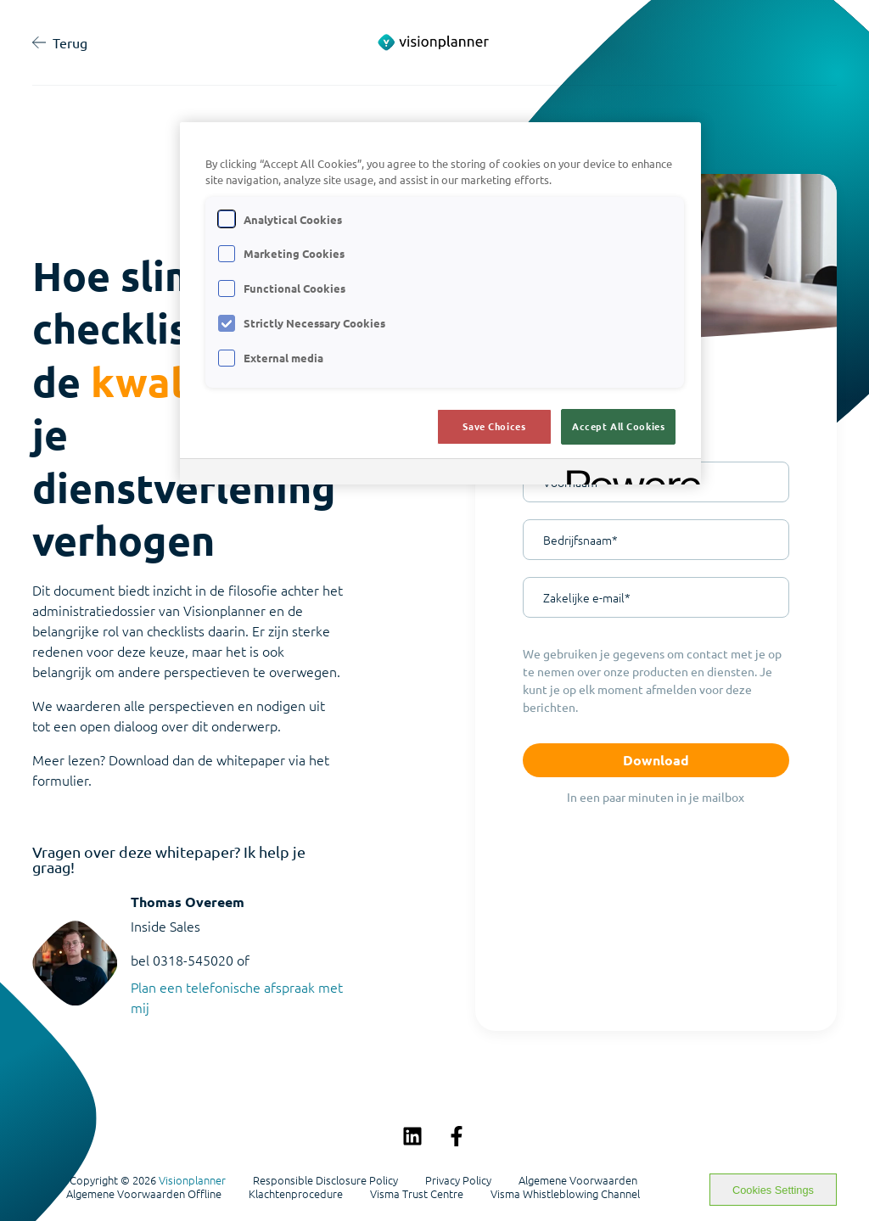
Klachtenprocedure (296, 1194)
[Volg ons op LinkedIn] (412, 1136)
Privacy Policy (458, 1180)
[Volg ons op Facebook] (457, 1136)
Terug (59, 42)
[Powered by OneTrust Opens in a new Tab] (627, 473)
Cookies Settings (773, 1190)
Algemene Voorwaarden (578, 1180)
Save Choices (494, 426)
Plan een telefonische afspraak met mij (237, 997)
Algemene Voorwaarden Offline (143, 1194)
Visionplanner (192, 1180)
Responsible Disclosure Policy (325, 1180)
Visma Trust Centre (416, 1194)
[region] (440, 303)
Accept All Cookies (618, 426)
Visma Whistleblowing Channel (565, 1194)
